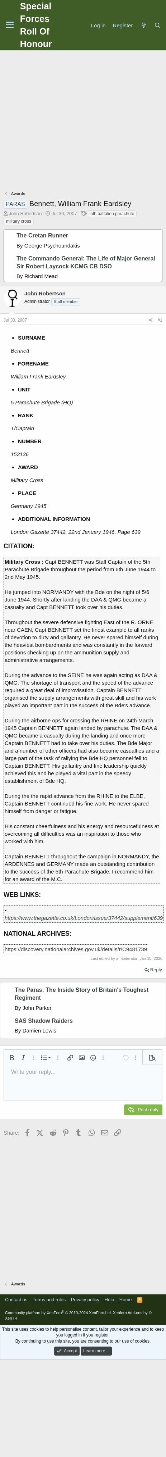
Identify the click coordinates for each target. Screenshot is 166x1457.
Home (125, 1299)
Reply (156, 969)
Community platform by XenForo (58, 1313)
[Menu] (9, 25)
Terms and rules (49, 1299)
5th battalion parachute (112, 213)
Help (109, 1299)
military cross (18, 221)
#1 (160, 320)
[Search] (158, 25)
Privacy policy (85, 1299)
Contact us (16, 1299)
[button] (11, 1057)
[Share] (150, 320)
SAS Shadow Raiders (44, 1021)
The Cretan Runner (42, 235)
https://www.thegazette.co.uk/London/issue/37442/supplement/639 (84, 918)
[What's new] (143, 25)
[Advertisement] (81, 121)
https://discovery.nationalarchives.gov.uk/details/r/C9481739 (76, 949)
